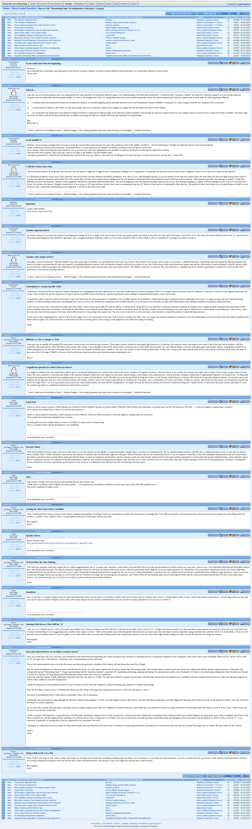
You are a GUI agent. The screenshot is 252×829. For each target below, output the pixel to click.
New (9, 20)
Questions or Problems (139, 823)
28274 (18, 460)
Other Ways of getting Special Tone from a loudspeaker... (38, 48)
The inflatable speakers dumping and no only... (33, 35)
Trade (109, 4)
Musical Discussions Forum (208, 28)
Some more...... (112, 53)
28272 (18, 415)
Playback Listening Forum (208, 20)
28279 (18, 576)
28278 (18, 549)
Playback (82, 4)
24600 (18, 153)
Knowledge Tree (57, 59)
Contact (134, 4)
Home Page (95, 823)
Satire (101, 4)
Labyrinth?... (111, 35)
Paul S (13, 338)
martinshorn (13, 62)
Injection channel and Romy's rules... (121, 40)
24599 (18, 110)
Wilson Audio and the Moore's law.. (28, 45)
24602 (18, 215)
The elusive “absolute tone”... (26, 20)
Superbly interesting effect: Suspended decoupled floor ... (129, 56)
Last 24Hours (107, 823)
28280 (18, 606)
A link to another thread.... (116, 38)
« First (225, 13)
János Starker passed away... (118, 28)
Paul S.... (109, 48)
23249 (18, 77)
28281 (18, 638)
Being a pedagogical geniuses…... (120, 51)
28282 (18, 663)
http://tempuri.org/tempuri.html (39, 211)
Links (116, 4)
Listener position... (113, 25)
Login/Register (244, 4)
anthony (13, 202)
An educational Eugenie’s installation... (30, 53)
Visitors (93, 4)
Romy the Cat (13, 88)
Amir (13, 400)
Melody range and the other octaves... (121, 22)
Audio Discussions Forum (207, 33)
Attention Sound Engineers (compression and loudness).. (38, 40)
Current (44, 4)
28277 (18, 523)
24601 (18, 186)
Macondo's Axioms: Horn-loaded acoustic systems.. (35, 38)
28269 (18, 298)
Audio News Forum (205, 45)
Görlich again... (112, 43)
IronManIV (14, 229)
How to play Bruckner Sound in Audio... (30, 51)
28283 (18, 767)
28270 (18, 387)
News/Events (56, 4)
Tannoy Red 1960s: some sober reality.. (30, 33)
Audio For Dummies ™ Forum (209, 22)
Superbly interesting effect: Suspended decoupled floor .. (37, 56)
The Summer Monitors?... (116, 33)
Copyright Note (155, 823)
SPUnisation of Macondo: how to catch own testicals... (36, 30)
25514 (18, 242)
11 (241, 13)
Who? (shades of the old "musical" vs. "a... (123, 30)
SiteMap (125, 823)
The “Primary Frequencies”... (26, 22)
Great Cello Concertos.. (24, 28)
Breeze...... (110, 20)
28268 (18, 276)
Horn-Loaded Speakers (24, 8)
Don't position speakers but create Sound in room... (35, 25)
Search (125, 4)
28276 (18, 490)
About (34, 4)
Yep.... (108, 45)
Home (6, 8)
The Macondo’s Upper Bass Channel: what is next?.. (36, 43)
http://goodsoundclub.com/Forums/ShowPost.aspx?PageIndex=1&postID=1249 (59, 543)
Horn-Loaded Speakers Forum (209, 30)
